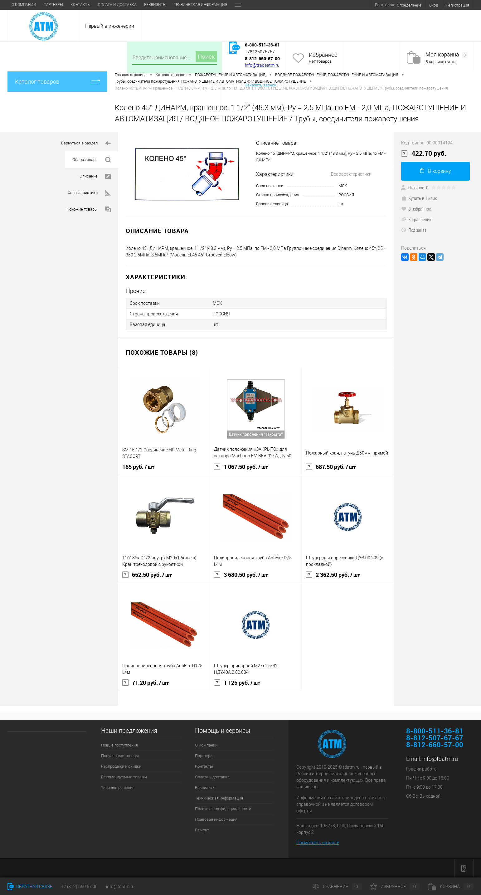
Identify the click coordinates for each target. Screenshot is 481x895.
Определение (409, 5)
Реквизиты (155, 4)
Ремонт (202, 830)
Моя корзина (446, 54)
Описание (95, 176)
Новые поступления (119, 745)
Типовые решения (117, 787)
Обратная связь (30, 886)
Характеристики (89, 193)
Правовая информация (216, 819)
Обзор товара (91, 160)
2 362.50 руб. (333, 575)
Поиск (206, 56)
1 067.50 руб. (241, 467)
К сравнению (416, 219)
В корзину (435, 171)
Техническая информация (200, 4)
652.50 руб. (147, 575)
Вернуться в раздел (86, 143)
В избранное (416, 209)
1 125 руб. (237, 682)
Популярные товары (120, 755)
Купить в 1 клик (419, 198)
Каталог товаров (57, 81)
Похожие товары (88, 209)
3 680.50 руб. (241, 575)
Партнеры (53, 4)
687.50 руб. (331, 467)
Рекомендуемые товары (124, 777)
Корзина (451, 886)
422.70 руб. (423, 153)
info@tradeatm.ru (262, 65)
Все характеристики (351, 174)
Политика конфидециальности (223, 808)
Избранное (323, 54)
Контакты (80, 4)
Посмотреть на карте (317, 842)
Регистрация (457, 5)
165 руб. (138, 467)
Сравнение (337, 886)
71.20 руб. (145, 682)
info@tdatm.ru (440, 759)
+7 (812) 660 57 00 (79, 886)
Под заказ (413, 230)
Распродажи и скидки (121, 766)
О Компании (24, 4)
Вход (433, 5)
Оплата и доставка (117, 4)
